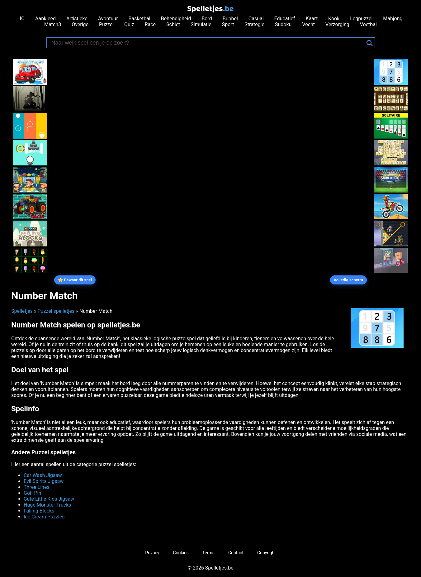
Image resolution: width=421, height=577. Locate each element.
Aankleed (45, 18)
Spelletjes (22, 311)
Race (150, 24)
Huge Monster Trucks (47, 505)
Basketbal (139, 18)
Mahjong (392, 18)
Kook (333, 18)
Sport (228, 24)
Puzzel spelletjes (55, 311)
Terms (208, 552)
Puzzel (106, 24)
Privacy (152, 552)
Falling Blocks (39, 511)
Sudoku (283, 24)
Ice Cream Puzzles (44, 517)
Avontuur (108, 18)
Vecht (308, 24)
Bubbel (230, 18)
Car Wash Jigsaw (43, 475)
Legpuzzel (361, 18)
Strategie (254, 24)
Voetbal (368, 24)
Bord (206, 18)
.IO (22, 18)
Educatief (284, 18)
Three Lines (37, 487)
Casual (256, 18)
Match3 (52, 24)
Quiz (129, 24)
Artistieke (77, 18)
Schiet (173, 24)
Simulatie (201, 24)
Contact (236, 552)
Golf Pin (32, 493)
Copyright (266, 552)
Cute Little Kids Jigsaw (49, 499)
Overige (80, 24)
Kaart (312, 18)
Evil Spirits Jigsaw (44, 481)
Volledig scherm (348, 280)
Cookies (180, 552)
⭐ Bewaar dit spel (75, 280)
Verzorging (337, 24)
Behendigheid (176, 18)
